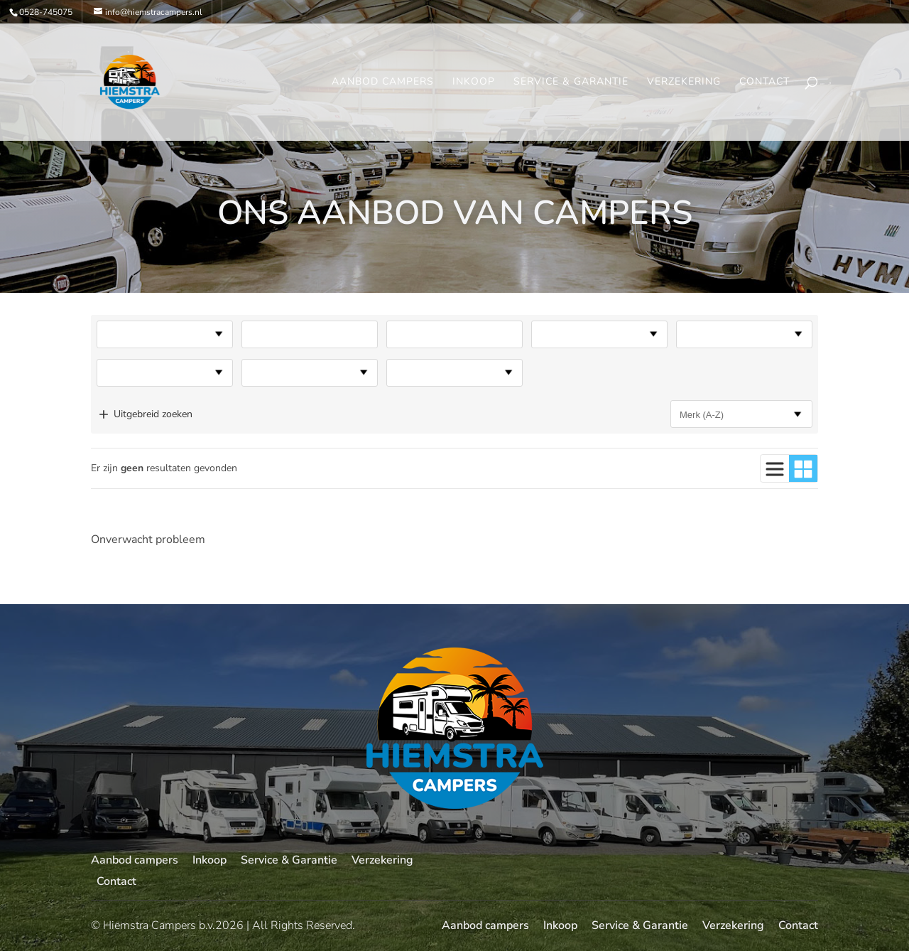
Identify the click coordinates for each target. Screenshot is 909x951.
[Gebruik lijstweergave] (775, 468)
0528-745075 (45, 12)
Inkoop (473, 82)
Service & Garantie (570, 82)
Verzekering (684, 82)
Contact (764, 82)
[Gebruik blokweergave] (803, 468)
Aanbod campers (383, 82)
